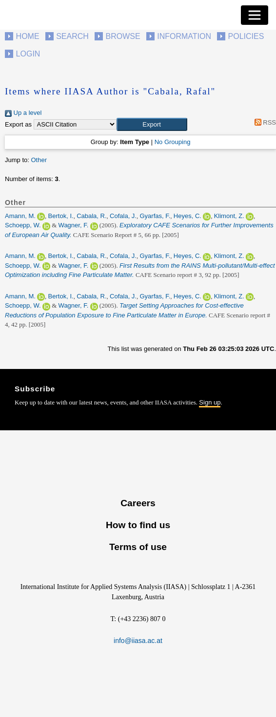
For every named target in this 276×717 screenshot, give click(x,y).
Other (39, 160)
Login (28, 54)
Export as (18, 124)
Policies (246, 36)
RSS (263, 122)
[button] (152, 124)
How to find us (138, 525)
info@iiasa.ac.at (138, 640)
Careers (137, 503)
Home (27, 36)
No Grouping (173, 142)
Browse (122, 36)
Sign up (209, 402)
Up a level (23, 112)
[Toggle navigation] (254, 15)
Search (72, 36)
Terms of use (138, 547)
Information (184, 36)
